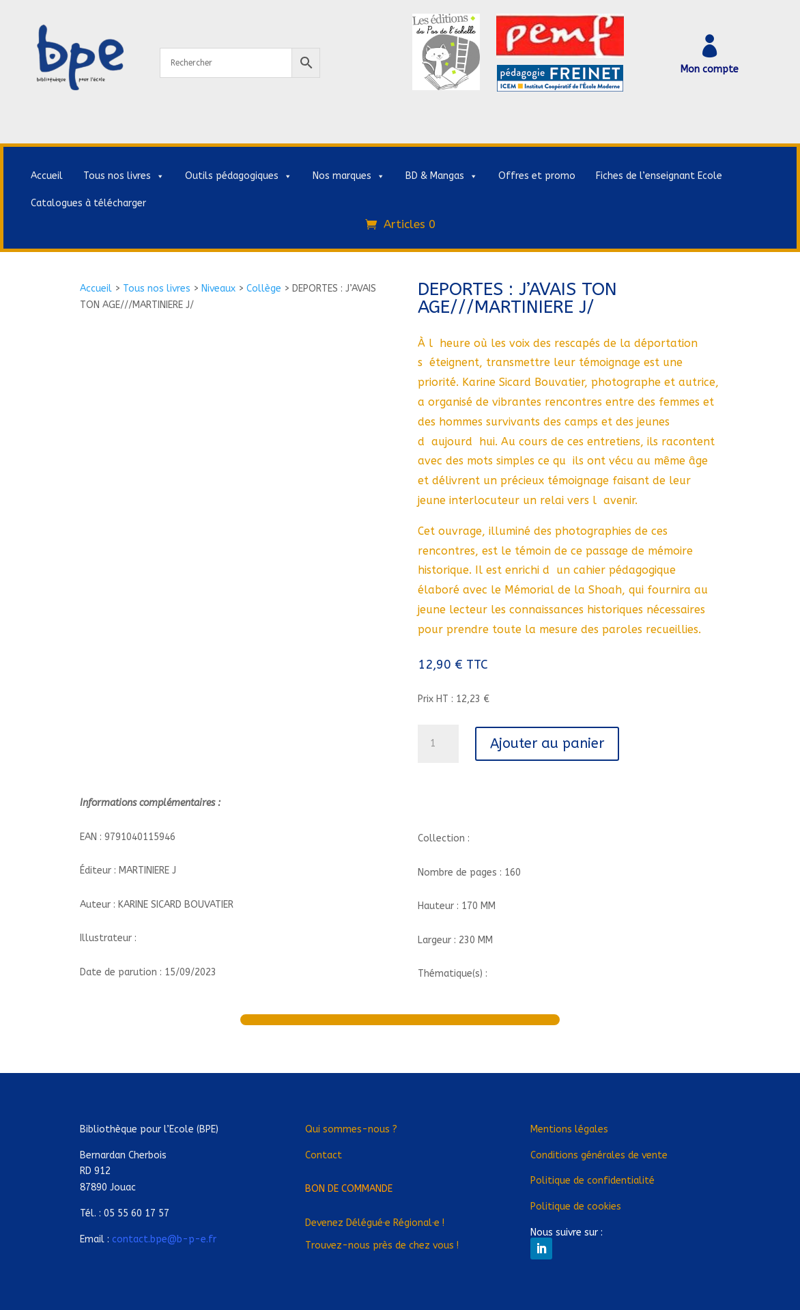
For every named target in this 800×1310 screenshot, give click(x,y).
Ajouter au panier (547, 743)
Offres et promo (536, 176)
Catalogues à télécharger (88, 203)
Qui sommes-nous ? (351, 1129)
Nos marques (349, 176)
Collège (263, 288)
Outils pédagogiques (238, 176)
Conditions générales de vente (599, 1155)
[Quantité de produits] (438, 744)
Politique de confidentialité (592, 1180)
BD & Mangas (441, 176)
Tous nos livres (124, 176)
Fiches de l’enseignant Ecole (659, 176)
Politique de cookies (575, 1206)
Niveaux (218, 288)
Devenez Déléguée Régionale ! (374, 1223)
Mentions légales (569, 1129)
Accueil (47, 176)
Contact (323, 1155)
